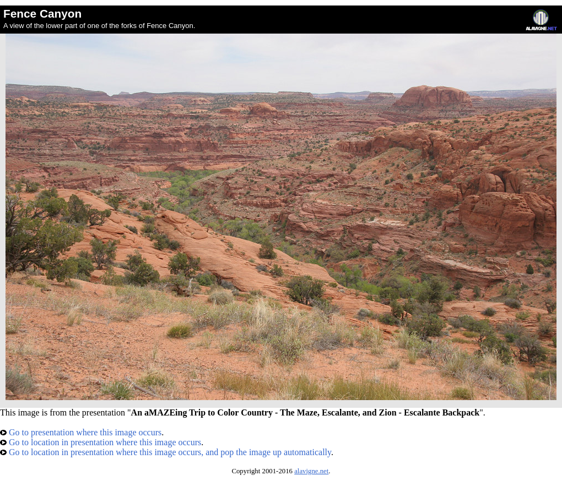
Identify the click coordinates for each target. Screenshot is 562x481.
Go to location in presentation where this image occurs (100, 442)
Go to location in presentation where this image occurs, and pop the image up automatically (165, 452)
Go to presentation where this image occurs (80, 432)
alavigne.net (311, 471)
